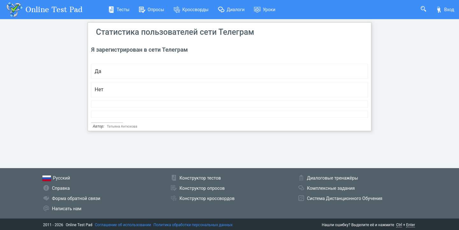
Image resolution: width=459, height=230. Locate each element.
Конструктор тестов (200, 178)
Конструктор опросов (202, 188)
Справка (61, 188)
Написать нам (66, 208)
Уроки (264, 9)
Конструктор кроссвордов (207, 198)
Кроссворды (191, 9)
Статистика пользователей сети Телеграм (175, 32)
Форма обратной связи (76, 198)
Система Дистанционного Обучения (344, 198)
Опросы (151, 9)
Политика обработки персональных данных (193, 225)
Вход (445, 9)
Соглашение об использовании (123, 225)
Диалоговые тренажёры (332, 178)
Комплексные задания (331, 188)
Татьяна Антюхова (122, 126)
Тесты (118, 9)
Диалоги (231, 9)
